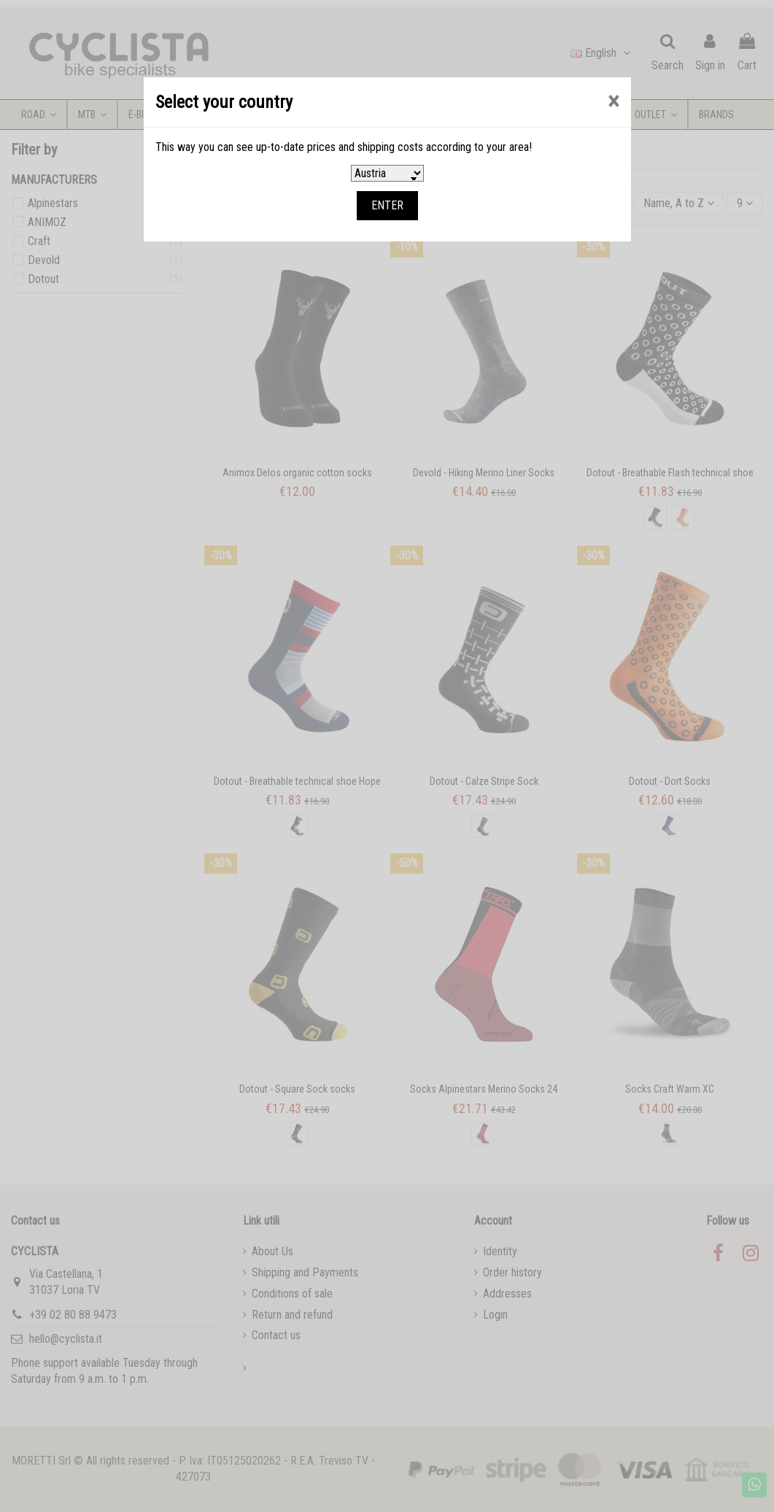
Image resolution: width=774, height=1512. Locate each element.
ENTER (387, 205)
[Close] (613, 101)
